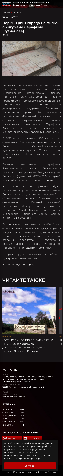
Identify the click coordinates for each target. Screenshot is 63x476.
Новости (17, 12)
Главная (6, 12)
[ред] (5, 34)
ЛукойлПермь (25, 264)
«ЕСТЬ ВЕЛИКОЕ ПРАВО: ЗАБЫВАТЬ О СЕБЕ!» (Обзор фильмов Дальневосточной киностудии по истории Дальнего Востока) (27, 346)
